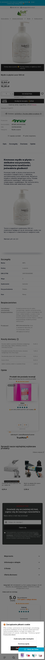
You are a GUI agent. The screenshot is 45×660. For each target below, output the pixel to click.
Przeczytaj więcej (9, 634)
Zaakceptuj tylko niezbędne (24, 639)
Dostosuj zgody (23, 644)
